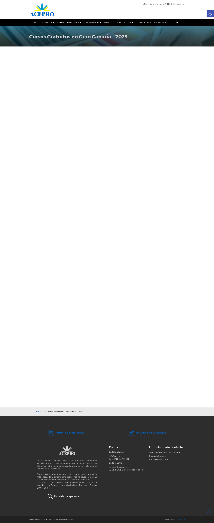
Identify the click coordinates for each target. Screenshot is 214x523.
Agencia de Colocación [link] (69, 22)
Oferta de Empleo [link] (157, 456)
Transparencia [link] (161, 22)
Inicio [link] (35, 22)
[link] (210, 13)
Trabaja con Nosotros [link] (140, 22)
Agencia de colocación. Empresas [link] (165, 452)
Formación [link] (48, 22)
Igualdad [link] (121, 22)
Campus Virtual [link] (93, 22)
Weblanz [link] (181, 519)
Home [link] (38, 411)
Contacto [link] (108, 22)
